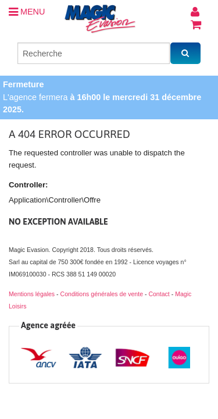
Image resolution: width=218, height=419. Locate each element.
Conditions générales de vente (101, 293)
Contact (158, 293)
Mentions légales (32, 293)
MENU (27, 11)
